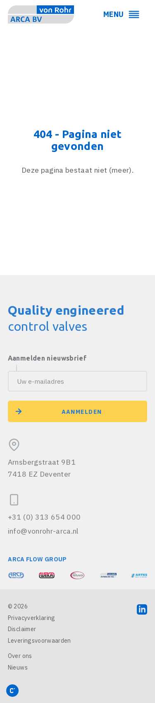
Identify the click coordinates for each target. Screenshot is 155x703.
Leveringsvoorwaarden (39, 640)
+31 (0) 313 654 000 (44, 538)
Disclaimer (22, 629)
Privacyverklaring (31, 618)
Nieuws (18, 667)
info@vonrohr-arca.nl (43, 552)
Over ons (20, 656)
